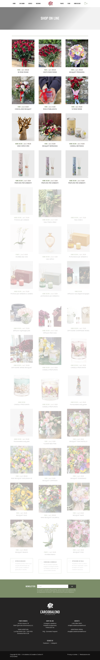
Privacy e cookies (72, 654)
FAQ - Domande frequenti (50, 631)
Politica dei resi (50, 627)
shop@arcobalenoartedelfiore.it (77, 631)
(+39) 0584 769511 (77, 623)
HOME (14, 3)
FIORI (69, 3)
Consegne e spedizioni (50, 623)
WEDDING (38, 3)
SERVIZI (30, 3)
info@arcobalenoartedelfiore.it (77, 625)
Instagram (54, 643)
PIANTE (62, 3)
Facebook (46, 643)
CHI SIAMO (22, 3)
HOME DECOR (77, 3)
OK (72, 586)
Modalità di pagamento (50, 625)
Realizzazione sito (85, 654)
